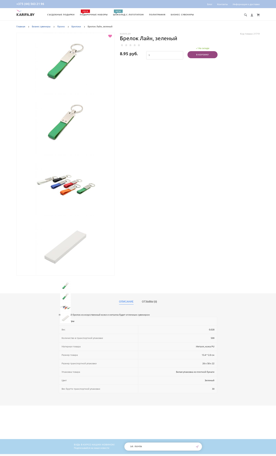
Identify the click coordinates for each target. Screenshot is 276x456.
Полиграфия (157, 14)
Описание (126, 301)
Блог (209, 4)
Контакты (222, 4)
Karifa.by (125, 33)
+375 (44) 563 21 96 (30, 3)
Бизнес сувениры (182, 14)
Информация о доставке (246, 4)
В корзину (202, 55)
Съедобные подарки (61, 14)
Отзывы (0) (149, 301)
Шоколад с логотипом (128, 14)
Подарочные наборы (94, 14)
